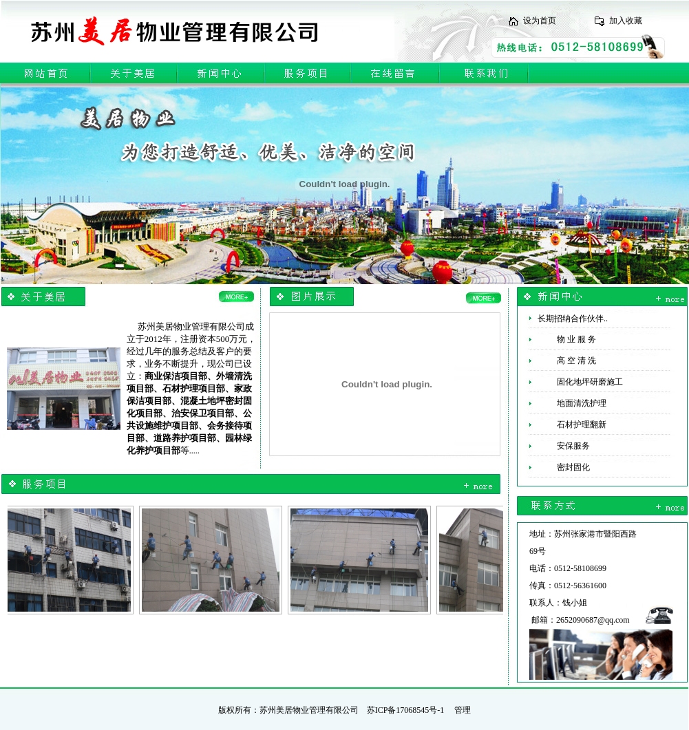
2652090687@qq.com (593, 620)
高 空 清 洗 (563, 360)
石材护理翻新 (568, 424)
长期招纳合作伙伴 (571, 318)
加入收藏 (625, 20)
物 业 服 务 (563, 339)
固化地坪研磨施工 (576, 382)
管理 (462, 710)
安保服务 (560, 446)
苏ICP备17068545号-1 (406, 710)
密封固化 (560, 467)
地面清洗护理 (568, 403)
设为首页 (539, 20)
